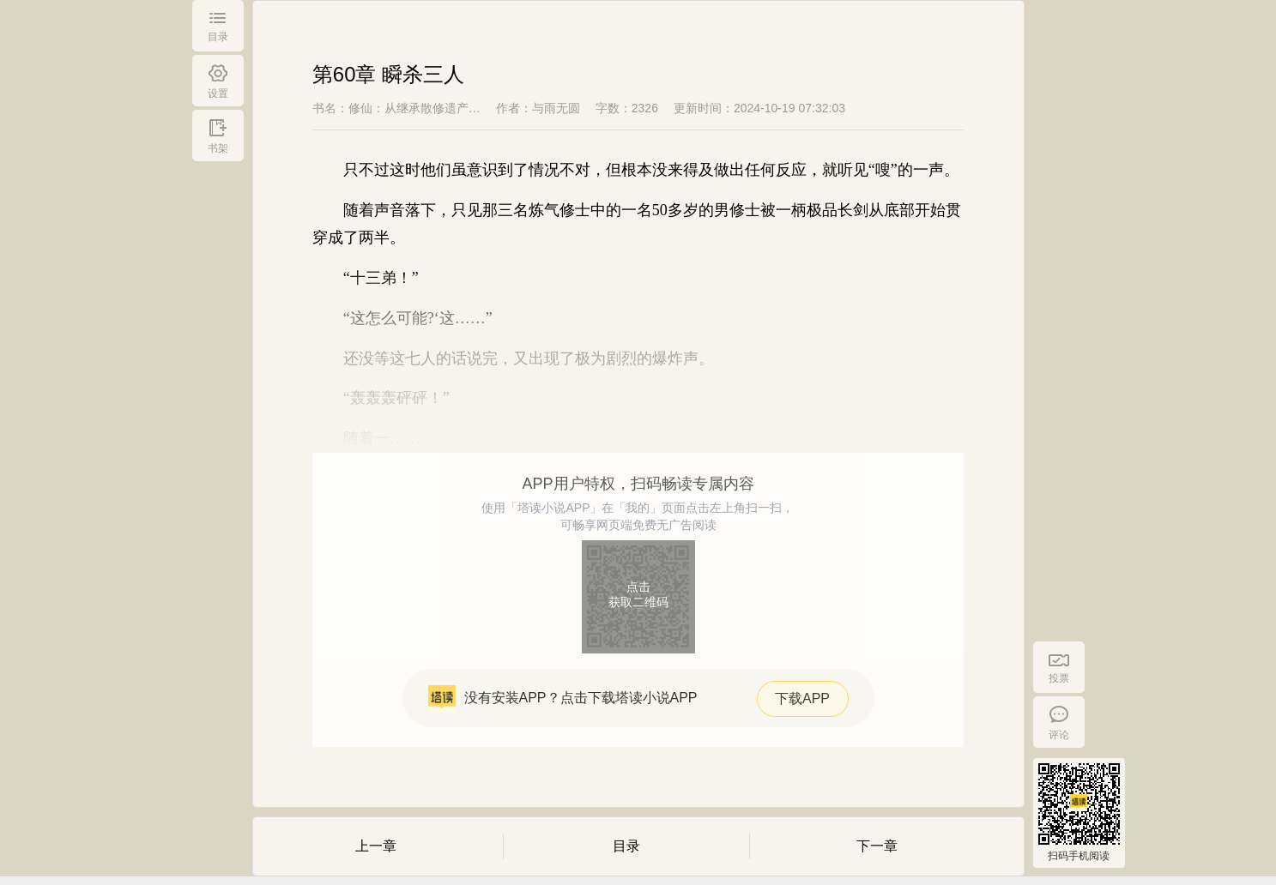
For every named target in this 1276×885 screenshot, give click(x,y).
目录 (626, 846)
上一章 (375, 846)
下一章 (877, 846)
